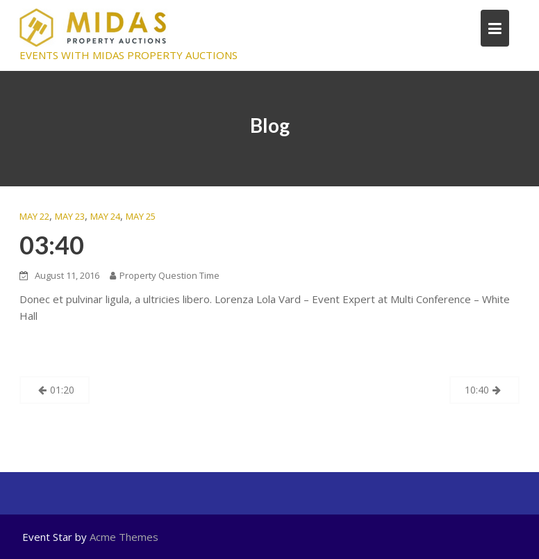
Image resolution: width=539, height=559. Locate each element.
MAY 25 (141, 216)
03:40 (51, 244)
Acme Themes (124, 537)
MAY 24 (105, 216)
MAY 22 (34, 216)
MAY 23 (70, 216)
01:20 (62, 389)
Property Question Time (164, 275)
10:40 (477, 389)
